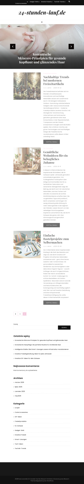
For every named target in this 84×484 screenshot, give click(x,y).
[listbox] (42, 46)
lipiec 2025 (18, 387)
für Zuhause (48, 148)
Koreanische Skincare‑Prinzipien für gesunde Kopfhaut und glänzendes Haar (42, 58)
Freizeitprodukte (50, 73)
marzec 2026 (19, 382)
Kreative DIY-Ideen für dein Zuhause (27, 358)
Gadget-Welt (34, 2)
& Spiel (42, 51)
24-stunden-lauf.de (42, 12)
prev (12, 46)
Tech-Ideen (19, 444)
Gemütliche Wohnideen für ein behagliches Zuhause (55, 157)
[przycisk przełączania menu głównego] (42, 22)
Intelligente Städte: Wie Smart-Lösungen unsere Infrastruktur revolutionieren (42, 349)
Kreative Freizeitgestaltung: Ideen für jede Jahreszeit (33, 354)
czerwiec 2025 (20, 391)
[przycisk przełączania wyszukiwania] (69, 1)
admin (49, 88)
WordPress (50, 481)
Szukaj (15, 324)
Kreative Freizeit (46, 2)
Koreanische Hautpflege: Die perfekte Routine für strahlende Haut (38, 345)
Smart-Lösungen (21, 439)
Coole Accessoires (21, 3)
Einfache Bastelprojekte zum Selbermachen (56, 238)
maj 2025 (18, 396)
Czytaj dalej (51, 142)
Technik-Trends (59, 2)
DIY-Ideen (47, 232)
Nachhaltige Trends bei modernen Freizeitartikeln (56, 80)
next (71, 46)
